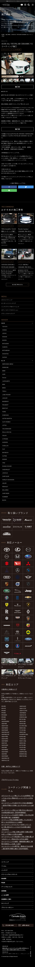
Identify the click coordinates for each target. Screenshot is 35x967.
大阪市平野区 (4, 736)
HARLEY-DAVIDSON (8, 479)
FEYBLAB (17, 49)
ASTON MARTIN (7, 418)
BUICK (4, 500)
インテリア (4, 870)
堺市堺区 (3, 706)
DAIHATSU (5, 353)
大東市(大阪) (22, 738)
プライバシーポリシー (7, 907)
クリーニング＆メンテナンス (9, 874)
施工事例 (8, 34)
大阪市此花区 (4, 745)
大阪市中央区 (4, 725)
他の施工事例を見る (17, 284)
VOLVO (4, 435)
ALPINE (4, 456)
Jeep (3, 462)
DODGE (4, 459)
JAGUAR (4, 398)
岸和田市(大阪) (23, 717)
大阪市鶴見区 (22, 712)
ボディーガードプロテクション (9, 310)
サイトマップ (5, 903)
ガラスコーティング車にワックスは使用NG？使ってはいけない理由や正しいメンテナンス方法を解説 (17, 798)
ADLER (4, 483)
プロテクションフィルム (10, 779)
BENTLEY (5, 408)
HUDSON (5, 442)
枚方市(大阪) (22, 745)
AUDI (3, 374)
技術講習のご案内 (6, 899)
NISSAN (4, 336)
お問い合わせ (25, 925)
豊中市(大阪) (22, 719)
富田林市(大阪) (23, 754)
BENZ (4, 388)
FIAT (3, 449)
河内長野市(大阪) (23, 734)
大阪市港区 (4, 747)
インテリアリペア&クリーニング (10, 306)
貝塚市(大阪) (22, 732)
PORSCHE (5, 367)
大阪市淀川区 (22, 715)
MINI (3, 384)
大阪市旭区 (4, 723)
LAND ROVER (6, 394)
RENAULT (5, 486)
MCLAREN (5, 490)
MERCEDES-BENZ (7, 364)
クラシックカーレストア (8, 313)
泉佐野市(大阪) (23, 751)
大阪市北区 (4, 743)
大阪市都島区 (4, 749)
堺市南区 (3, 717)
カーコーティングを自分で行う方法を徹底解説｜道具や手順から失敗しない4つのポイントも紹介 (17, 805)
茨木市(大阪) (22, 747)
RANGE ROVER (7, 466)
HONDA (4, 330)
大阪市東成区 (4, 730)
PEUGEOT (5, 405)
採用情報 (3, 891)
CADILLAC (5, 445)
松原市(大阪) (22, 736)
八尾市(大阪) (22, 749)
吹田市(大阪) (22, 723)
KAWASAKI (5, 415)
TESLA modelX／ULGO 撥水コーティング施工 (8, 230)
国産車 (3, 323)
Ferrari (4, 377)
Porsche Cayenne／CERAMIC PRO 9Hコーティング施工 (25, 230)
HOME (2, 34)
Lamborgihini (6, 381)
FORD (4, 411)
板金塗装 (3, 878)
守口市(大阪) (22, 730)
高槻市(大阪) (22, 728)
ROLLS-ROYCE (6, 432)
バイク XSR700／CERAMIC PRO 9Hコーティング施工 (25, 266)
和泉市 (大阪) (22, 741)
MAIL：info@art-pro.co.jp (8, 933)
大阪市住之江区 (5, 760)
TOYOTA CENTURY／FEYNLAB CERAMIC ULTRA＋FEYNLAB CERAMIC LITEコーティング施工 (9, 266)
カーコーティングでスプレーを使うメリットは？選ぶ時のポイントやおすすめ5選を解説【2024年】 (16, 827)
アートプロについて (6, 887)
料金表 (3, 882)
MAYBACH (5, 452)
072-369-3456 (10, 925)
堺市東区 (3, 710)
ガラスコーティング (7, 49)
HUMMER (5, 496)
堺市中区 (3, 708)
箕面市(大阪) (22, 743)
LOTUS (4, 425)
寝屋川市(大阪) (23, 756)
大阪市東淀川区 (5, 734)
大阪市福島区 (4, 728)
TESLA (4, 391)
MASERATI (5, 401)
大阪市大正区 (22, 708)
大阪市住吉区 (22, 706)
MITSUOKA (5, 343)
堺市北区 (3, 719)
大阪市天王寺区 (23, 710)
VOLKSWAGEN (6, 428)
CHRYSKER (5, 493)
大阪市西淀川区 (5, 758)
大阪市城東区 (4, 741)
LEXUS (4, 333)
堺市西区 (3, 712)
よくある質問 (5, 895)
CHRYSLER (5, 476)
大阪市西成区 (4, 756)
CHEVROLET (6, 469)
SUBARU (5, 347)
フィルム (3, 866)
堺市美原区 (4, 715)
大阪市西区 (4, 754)
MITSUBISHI (6, 350)
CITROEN (5, 439)
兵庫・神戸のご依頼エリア (10, 766)
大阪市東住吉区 (5, 732)
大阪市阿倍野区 (5, 721)
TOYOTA (4, 326)
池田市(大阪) (22, 721)
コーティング (5, 862)
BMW (3, 371)
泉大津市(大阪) (23, 725)
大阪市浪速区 (4, 751)
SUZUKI (4, 357)
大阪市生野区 (4, 738)
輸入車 (3, 360)
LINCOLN (5, 473)
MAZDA (4, 340)
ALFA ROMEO (6, 422)
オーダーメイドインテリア (8, 303)
